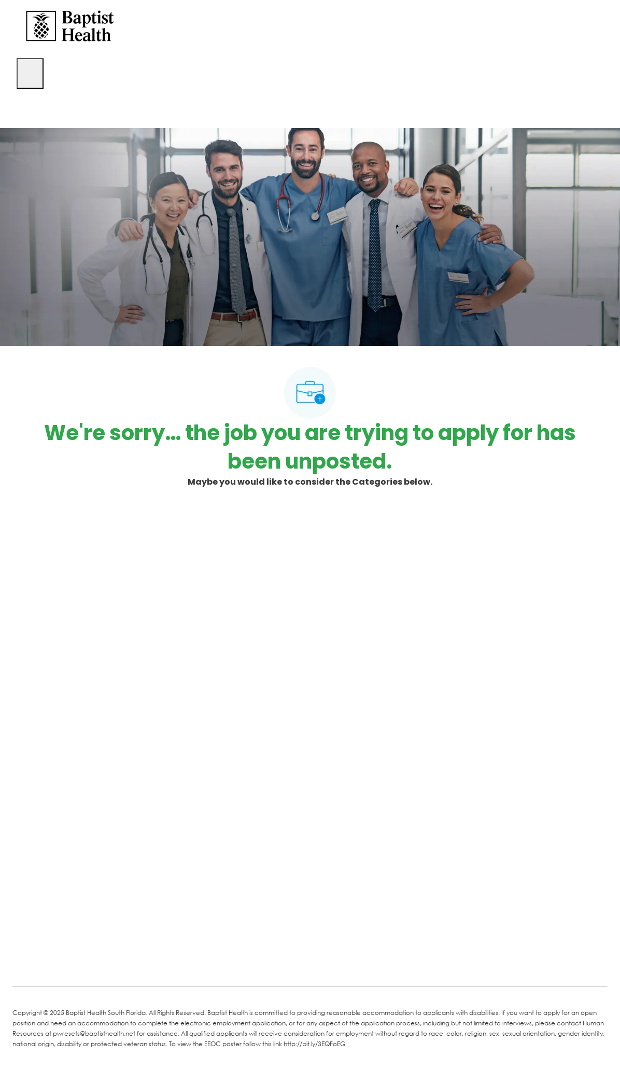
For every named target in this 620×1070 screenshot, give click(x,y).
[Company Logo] (70, 25)
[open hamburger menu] (30, 73)
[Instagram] (143, 963)
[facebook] (23, 962)
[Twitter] (101, 963)
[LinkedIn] (60, 963)
